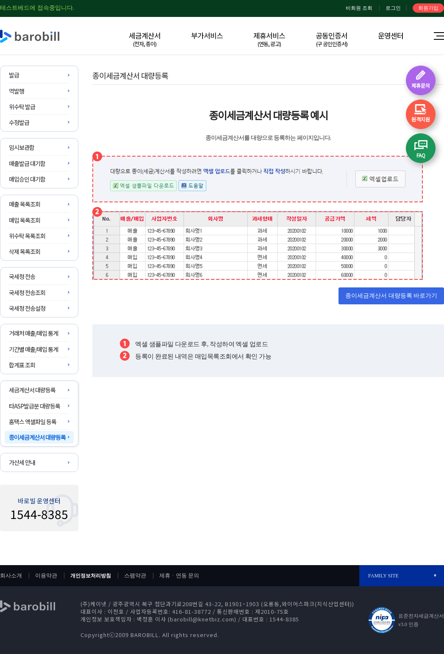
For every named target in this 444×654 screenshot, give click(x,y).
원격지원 (420, 119)
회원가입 (428, 8)
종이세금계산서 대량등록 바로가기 (391, 296)
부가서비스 (207, 35)
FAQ (420, 155)
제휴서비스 (269, 39)
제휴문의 (420, 85)
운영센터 (390, 35)
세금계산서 (145, 39)
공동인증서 (331, 39)
